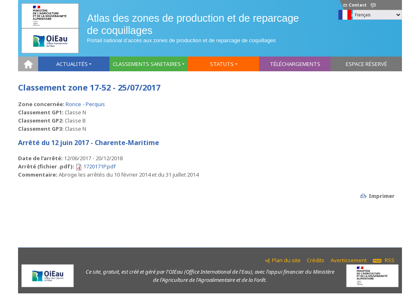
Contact (355, 5)
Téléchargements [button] (295, 64)
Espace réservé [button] (366, 64)
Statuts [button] (222, 64)
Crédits (315, 260)
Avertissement (349, 260)
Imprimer (382, 196)
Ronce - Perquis (85, 104)
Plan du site (286, 260)
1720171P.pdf (99, 166)
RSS (384, 260)
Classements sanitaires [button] (147, 64)
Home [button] (28, 64)
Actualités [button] (72, 64)
